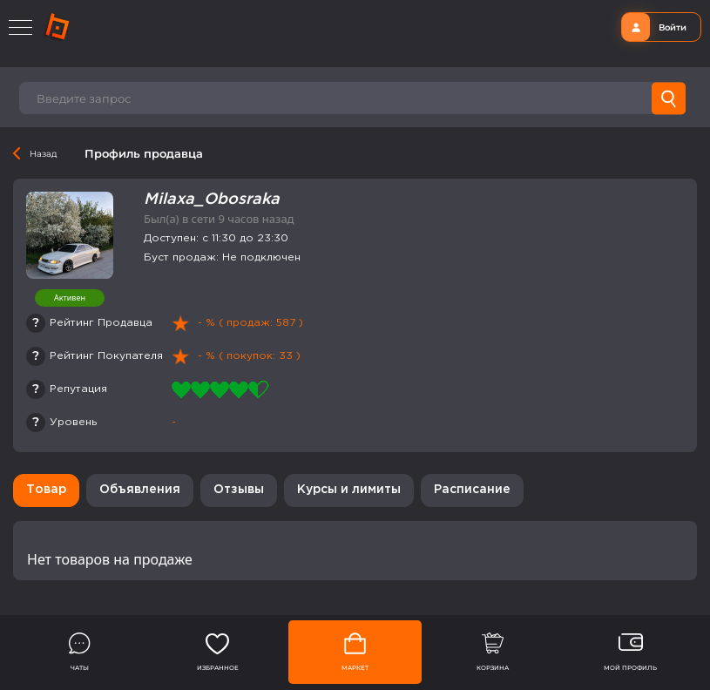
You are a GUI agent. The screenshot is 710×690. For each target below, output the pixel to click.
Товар (46, 489)
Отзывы (238, 489)
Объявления (139, 489)
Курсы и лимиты (349, 489)
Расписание (472, 489)
